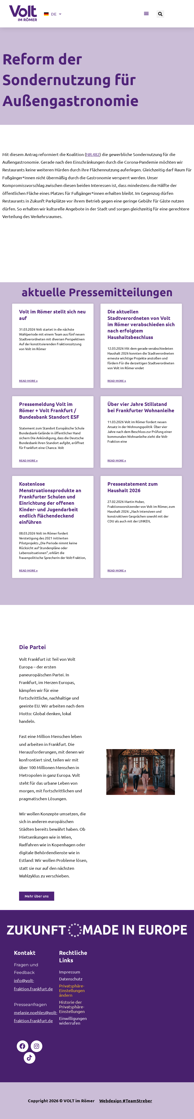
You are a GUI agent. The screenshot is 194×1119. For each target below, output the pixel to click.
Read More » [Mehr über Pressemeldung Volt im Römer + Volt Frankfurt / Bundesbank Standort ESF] (28, 460)
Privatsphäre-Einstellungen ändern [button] (72, 990)
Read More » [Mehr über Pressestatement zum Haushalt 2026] (116, 570)
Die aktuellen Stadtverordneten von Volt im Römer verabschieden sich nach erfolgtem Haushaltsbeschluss (141, 324)
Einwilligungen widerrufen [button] (73, 1020)
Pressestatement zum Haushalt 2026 (132, 487)
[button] (146, 13)
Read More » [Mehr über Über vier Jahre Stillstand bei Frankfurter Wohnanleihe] (116, 460)
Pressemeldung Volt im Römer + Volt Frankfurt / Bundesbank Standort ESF (49, 410)
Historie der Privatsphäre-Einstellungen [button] (72, 1006)
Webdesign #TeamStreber (125, 1100)
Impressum (69, 971)
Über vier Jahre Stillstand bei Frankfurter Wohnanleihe (140, 407)
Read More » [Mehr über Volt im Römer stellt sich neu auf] (28, 381)
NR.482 (93, 154)
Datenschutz (70, 978)
